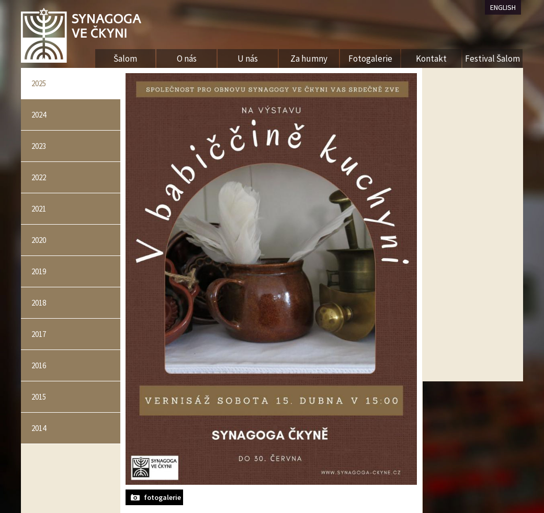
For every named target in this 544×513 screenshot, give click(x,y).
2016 (38, 365)
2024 (38, 115)
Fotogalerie (370, 58)
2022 (38, 177)
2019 (38, 271)
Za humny (308, 58)
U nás (247, 58)
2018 (38, 303)
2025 (38, 83)
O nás (187, 58)
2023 (38, 146)
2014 (38, 428)
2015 (38, 397)
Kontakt (431, 58)
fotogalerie (162, 497)
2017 (38, 334)
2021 (38, 209)
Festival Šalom (492, 58)
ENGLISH (503, 7)
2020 (38, 240)
